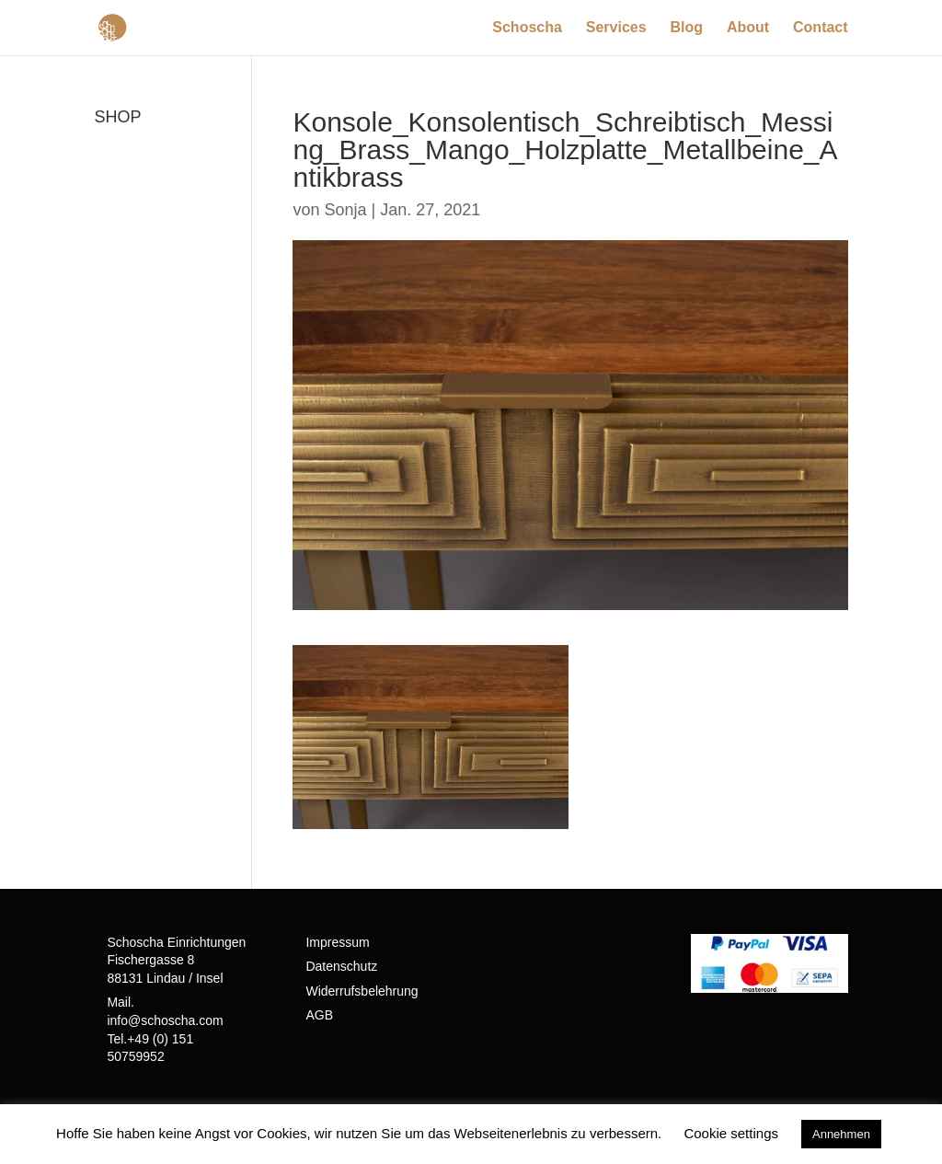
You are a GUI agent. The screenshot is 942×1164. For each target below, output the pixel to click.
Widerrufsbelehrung (361, 991)
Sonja (346, 210)
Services (616, 28)
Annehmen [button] (841, 1134)
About (748, 28)
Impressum (337, 942)
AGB (319, 1015)
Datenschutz (341, 966)
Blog (687, 28)
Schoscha (527, 28)
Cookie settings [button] (731, 1133)
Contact (820, 28)
